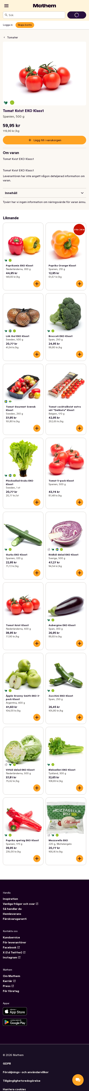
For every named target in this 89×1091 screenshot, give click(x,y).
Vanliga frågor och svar (20, 904)
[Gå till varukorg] (76, 15)
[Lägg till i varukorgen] (36, 283)
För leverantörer (14, 942)
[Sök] (6, 15)
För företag (11, 991)
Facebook (11, 947)
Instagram (12, 957)
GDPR (7, 1063)
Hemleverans (12, 914)
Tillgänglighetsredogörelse (21, 1080)
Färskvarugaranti (15, 919)
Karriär (9, 981)
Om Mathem (11, 976)
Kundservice (11, 937)
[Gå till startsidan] (44, 5)
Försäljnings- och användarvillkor (26, 1072)
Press (8, 986)
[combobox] (36, 15)
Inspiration (10, 899)
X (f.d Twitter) (14, 952)
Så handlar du (12, 909)
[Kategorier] (6, 5)
